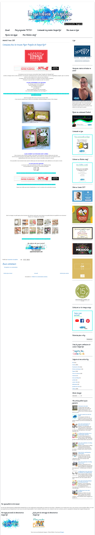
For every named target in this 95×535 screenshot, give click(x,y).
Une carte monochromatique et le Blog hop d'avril (85, 481)
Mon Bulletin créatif (29, 35)
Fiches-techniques (76, 369)
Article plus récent (8, 273)
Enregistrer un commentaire (11, 267)
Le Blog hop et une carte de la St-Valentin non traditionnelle (85, 472)
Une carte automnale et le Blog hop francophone (84, 424)
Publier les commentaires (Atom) (39, 276)
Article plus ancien (64, 273)
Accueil (7, 30)
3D (73, 362)
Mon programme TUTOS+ (23, 30)
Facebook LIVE (75, 367)
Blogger (62, 532)
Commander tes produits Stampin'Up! (49, 30)
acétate (74, 380)
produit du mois (76, 386)
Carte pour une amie (83, 406)
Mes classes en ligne (72, 30)
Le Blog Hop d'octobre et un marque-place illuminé (84, 434)
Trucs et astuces (76, 373)
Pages (73, 371)
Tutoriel (74, 375)
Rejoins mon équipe (11, 35)
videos (73, 388)
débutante (74, 384)
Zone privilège (75, 377)
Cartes (73, 364)
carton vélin (75, 382)
